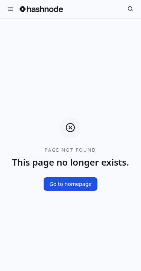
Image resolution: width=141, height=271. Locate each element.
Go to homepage (71, 183)
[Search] (130, 9)
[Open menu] (11, 9)
